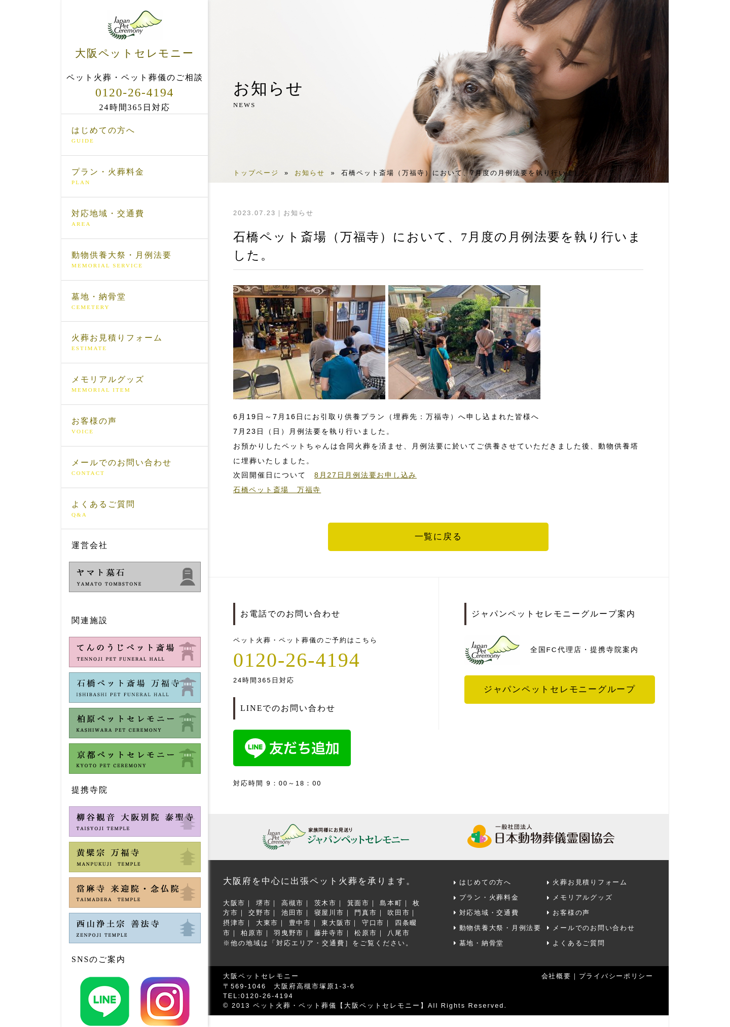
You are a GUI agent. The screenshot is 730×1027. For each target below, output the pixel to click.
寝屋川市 (330, 912)
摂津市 (234, 922)
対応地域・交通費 (134, 218)
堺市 (264, 902)
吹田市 (400, 912)
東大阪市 (338, 922)
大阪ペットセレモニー (135, 34)
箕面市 (359, 902)
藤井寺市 (330, 931)
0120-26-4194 (134, 92)
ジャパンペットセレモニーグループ (561, 689)
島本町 (393, 902)
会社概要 (554, 974)
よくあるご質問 (134, 509)
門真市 (367, 912)
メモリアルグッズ (134, 384)
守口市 (374, 922)
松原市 (367, 931)
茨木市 (326, 902)
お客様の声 (134, 426)
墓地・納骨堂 (134, 301)
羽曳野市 (289, 931)
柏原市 (252, 931)
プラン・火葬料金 (134, 177)
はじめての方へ (134, 135)
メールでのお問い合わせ (134, 467)
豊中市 (300, 922)
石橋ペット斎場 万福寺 (277, 490)
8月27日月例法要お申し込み (366, 475)
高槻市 (293, 902)
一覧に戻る (438, 537)
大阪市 (234, 902)
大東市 (268, 922)
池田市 (293, 912)
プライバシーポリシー (615, 974)
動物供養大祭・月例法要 (134, 260)
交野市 (260, 912)
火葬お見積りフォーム (134, 343)
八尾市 (400, 931)
